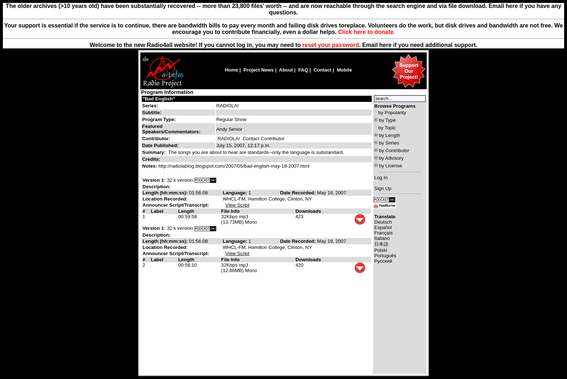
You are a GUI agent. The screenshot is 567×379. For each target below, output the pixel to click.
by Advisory (391, 158)
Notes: (150, 166)
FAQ (303, 70)
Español (383, 227)
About (286, 70)
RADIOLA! (227, 105)
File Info (230, 211)
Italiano (382, 238)
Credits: (152, 159)
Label (157, 211)
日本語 (381, 244)
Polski (380, 250)
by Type (387, 120)
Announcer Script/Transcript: (175, 205)
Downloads (308, 211)
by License (390, 165)
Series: (150, 105)
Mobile (344, 70)
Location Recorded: (165, 199)
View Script (237, 205)
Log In (381, 177)
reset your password (330, 45)
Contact (323, 70)
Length (186, 211)
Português (385, 255)
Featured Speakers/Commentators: (171, 129)
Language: (235, 192)
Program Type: (159, 119)
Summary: (154, 152)
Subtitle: (151, 112)
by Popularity (392, 112)
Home (231, 70)
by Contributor (394, 150)
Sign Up (382, 188)
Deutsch (383, 222)
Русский (383, 261)
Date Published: (160, 145)
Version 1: (154, 180)
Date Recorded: (298, 192)
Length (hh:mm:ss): (165, 192)
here (385, 45)
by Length (389, 135)
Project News (258, 70)
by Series (389, 143)
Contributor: (156, 138)
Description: (156, 186)
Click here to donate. (366, 32)
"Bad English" (158, 99)
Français (383, 233)
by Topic (387, 127)
